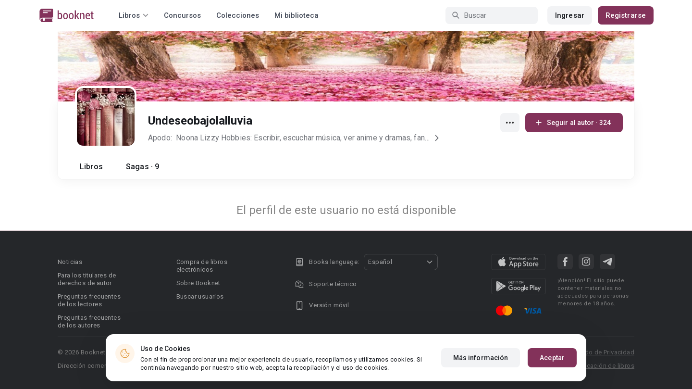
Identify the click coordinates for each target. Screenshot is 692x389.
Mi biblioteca (296, 15)
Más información (480, 358)
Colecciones (237, 15)
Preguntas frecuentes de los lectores (89, 300)
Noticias (70, 261)
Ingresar (569, 15)
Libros (91, 166)
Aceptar (552, 358)
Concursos (182, 15)
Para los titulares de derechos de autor (87, 279)
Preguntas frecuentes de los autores (89, 321)
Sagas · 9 (142, 166)
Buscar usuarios (200, 296)
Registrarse (626, 15)
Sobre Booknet (198, 283)
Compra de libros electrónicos (201, 265)
